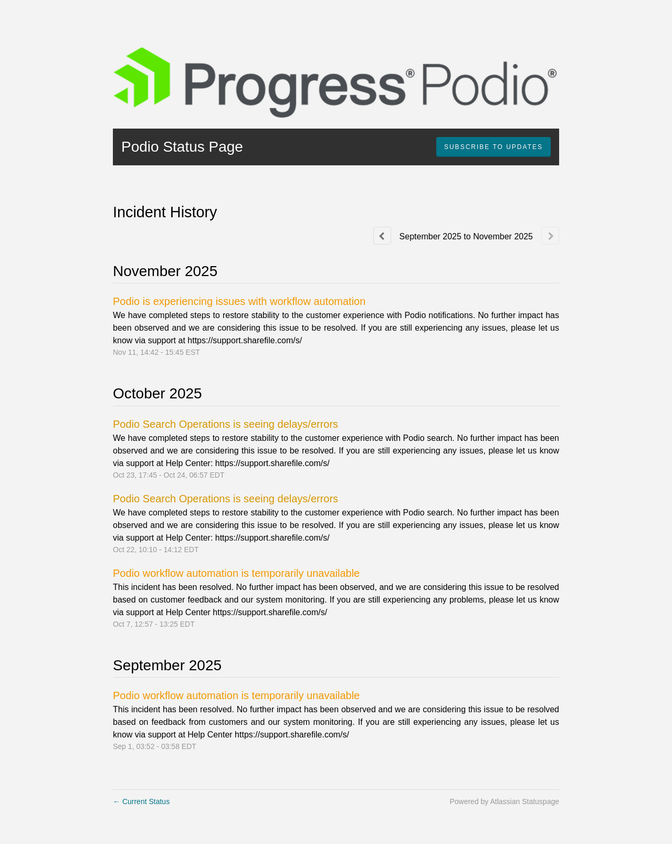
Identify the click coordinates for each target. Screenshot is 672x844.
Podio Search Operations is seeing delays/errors (225, 424)
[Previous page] (382, 236)
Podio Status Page (182, 147)
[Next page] (550, 236)
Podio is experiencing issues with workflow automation (239, 301)
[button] (493, 147)
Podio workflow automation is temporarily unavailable (236, 573)
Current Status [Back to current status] (141, 801)
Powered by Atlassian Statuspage (504, 801)
